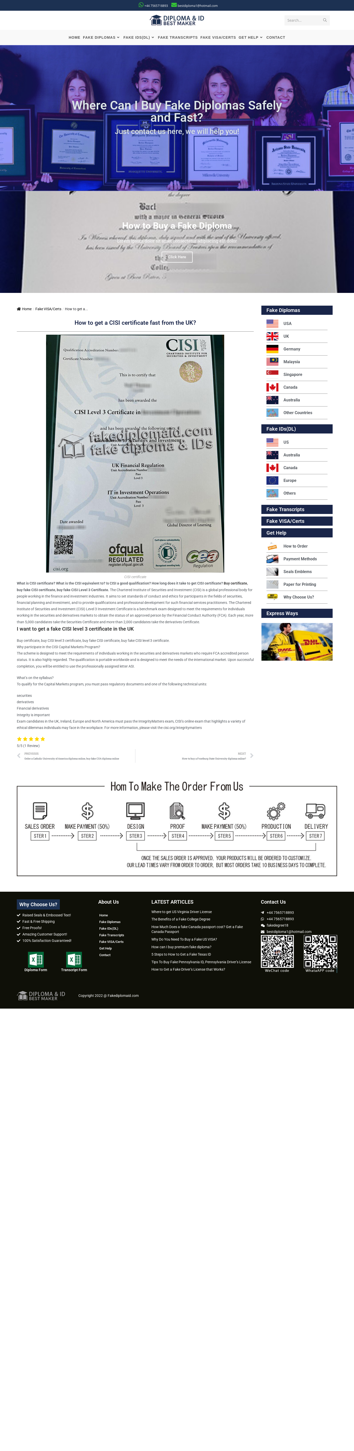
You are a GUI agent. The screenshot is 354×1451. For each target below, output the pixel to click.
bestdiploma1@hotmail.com (198, 6)
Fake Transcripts (285, 510)
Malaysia (283, 362)
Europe (281, 481)
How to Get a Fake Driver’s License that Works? (188, 970)
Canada (282, 388)
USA (279, 324)
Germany (283, 350)
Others (281, 494)
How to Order (287, 547)
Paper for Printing (291, 585)
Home (24, 310)
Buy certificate (235, 584)
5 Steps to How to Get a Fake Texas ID (181, 955)
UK (277, 337)
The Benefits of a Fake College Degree (180, 920)
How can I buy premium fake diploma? (181, 947)
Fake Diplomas (283, 311)
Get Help (105, 949)
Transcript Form (74, 970)
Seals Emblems (289, 572)
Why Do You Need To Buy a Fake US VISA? (184, 940)
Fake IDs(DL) (281, 430)
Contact (104, 955)
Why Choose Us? (290, 598)
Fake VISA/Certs (48, 310)
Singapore (284, 375)
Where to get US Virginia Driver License (181, 912)
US (277, 443)
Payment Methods (291, 559)
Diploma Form (35, 970)
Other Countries (289, 413)
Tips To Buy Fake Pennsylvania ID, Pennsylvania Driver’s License (201, 962)
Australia (283, 401)
